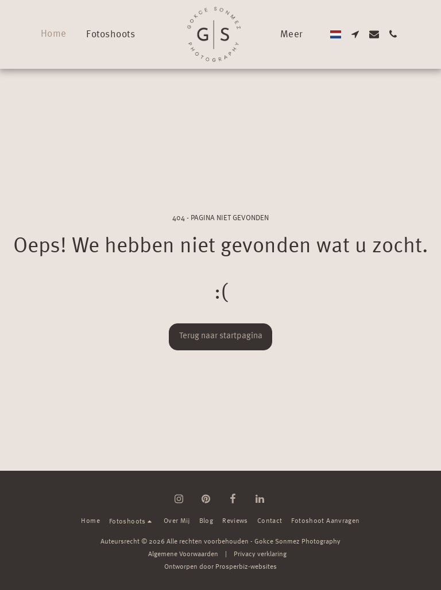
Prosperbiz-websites (246, 567)
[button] (117, 34)
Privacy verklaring (260, 554)
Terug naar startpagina (220, 336)
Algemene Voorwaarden (183, 554)
